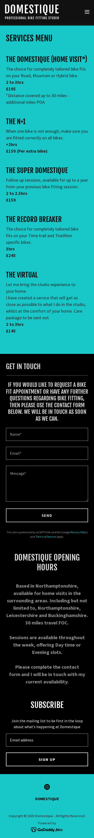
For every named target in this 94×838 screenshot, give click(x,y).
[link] (31, 12)
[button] (87, 12)
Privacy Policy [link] (79, 532)
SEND (47, 515)
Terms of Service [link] (46, 536)
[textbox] (47, 434)
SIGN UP (47, 759)
